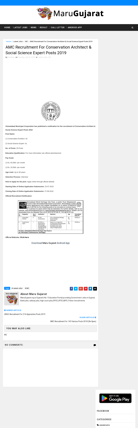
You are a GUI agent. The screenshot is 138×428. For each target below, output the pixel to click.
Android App (75, 27)
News (34, 27)
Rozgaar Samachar (107, 133)
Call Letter (58, 27)
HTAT (101, 97)
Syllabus (103, 147)
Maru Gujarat (47, 246)
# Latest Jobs (17, 292)
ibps (101, 170)
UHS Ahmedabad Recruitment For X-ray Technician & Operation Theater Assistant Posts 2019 (113, 187)
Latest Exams (104, 111)
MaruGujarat (43, 401)
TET (100, 156)
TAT (100, 152)
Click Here (24, 241)
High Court (104, 102)
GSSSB (102, 92)
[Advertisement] (48, 83)
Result (44, 27)
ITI (100, 106)
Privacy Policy (96, 409)
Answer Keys (104, 74)
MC (26, 42)
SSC (101, 138)
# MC (27, 292)
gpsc (101, 165)
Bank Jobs (103, 79)
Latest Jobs (20, 27)
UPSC (101, 161)
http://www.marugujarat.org (77, 407)
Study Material (105, 143)
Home (7, 27)
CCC (101, 83)
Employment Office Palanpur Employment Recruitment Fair (119, 215)
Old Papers (104, 124)
